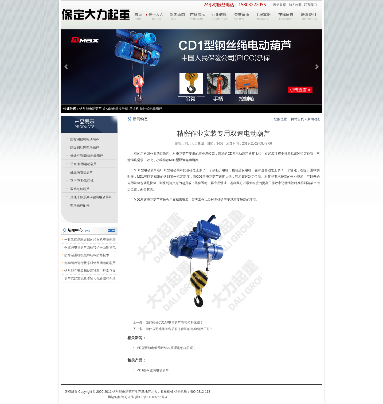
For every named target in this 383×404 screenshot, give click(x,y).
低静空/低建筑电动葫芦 (86, 156)
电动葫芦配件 (79, 205)
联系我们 (310, 5)
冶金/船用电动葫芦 (83, 164)
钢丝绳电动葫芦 (123, 392)
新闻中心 (79, 230)
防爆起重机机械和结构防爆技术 (86, 255)
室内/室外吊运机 (81, 180)
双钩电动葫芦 (79, 189)
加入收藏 (295, 5)
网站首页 (279, 5)
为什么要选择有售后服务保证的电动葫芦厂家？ (179, 329)
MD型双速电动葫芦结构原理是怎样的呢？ (166, 348)
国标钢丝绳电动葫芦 (84, 139)
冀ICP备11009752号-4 (151, 397)
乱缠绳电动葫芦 (81, 172)
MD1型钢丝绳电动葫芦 (152, 370)
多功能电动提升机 (115, 109)
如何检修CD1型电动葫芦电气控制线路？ (174, 322)
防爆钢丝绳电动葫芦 (84, 147)
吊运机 (134, 109)
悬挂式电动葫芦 (151, 109)
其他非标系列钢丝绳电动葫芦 (91, 197)
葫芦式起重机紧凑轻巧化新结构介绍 (90, 278)
